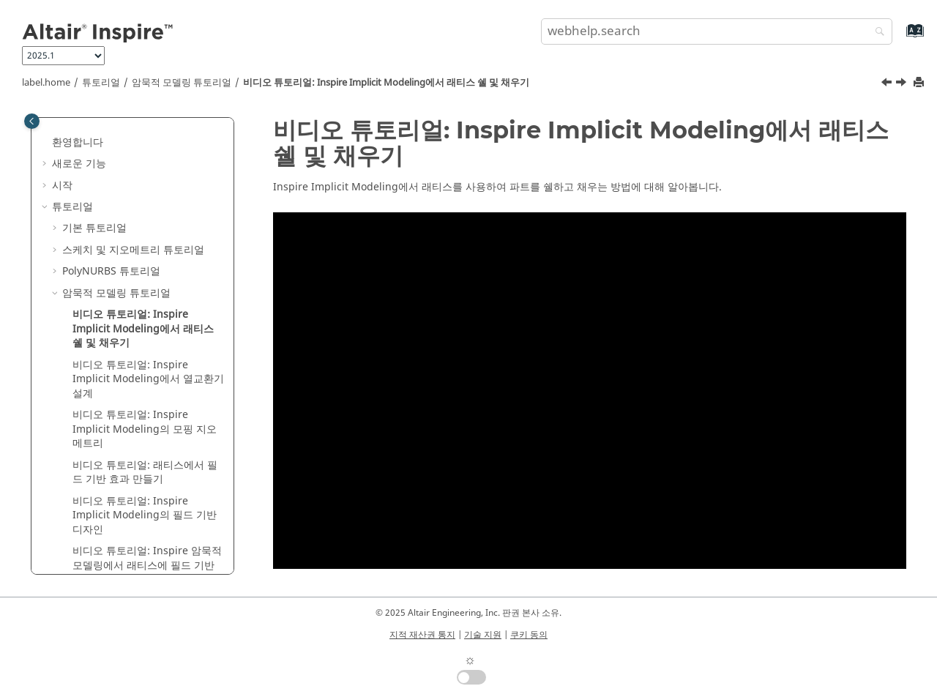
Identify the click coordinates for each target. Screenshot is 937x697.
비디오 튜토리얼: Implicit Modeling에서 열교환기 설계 (148, 379)
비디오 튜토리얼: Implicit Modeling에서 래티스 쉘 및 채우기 (386, 82)
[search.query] (716, 31)
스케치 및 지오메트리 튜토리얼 (133, 250)
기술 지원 (482, 634)
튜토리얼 (101, 82)
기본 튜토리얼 (94, 228)
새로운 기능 (79, 163)
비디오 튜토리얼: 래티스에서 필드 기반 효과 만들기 (144, 473)
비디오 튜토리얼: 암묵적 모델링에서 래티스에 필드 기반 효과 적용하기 (147, 565)
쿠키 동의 (529, 634)
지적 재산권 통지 (422, 634)
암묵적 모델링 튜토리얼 (181, 82)
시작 (62, 185)
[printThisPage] (920, 83)
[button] (46, 142)
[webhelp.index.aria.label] (899, 37)
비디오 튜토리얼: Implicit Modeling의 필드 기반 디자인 (144, 515)
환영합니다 (77, 142)
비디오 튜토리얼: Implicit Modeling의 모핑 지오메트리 (144, 429)
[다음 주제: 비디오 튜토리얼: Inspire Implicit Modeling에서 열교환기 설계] (902, 84)
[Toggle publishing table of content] (32, 121)
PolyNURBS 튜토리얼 (111, 271)
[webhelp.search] (876, 32)
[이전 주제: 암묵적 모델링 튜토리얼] (888, 84)
